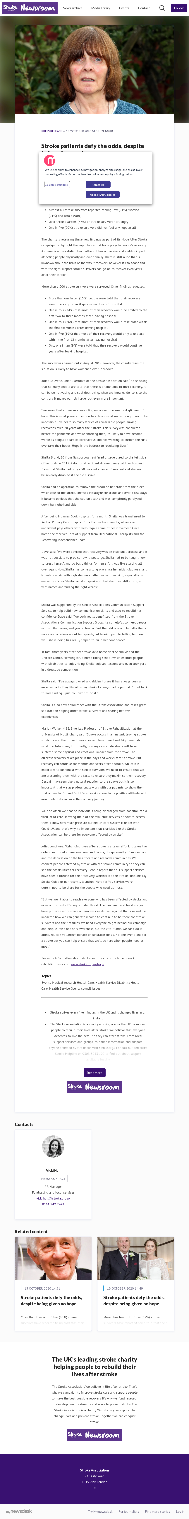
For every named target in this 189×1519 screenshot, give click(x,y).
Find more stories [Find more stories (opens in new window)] (157, 1511)
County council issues (85, 988)
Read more (94, 1073)
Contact (144, 8)
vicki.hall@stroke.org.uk (53, 1198)
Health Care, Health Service (96, 982)
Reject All (98, 184)
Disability (123, 982)
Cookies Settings (56, 184)
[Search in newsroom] (162, 8)
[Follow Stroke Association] (179, 8)
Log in (180, 1511)
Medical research (64, 982)
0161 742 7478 (53, 1204)
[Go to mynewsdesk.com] (19, 1512)
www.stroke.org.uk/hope (87, 964)
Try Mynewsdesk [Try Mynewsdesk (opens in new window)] (100, 1511)
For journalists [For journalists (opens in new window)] (128, 1511)
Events (124, 8)
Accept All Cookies (103, 194)
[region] (95, 178)
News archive (72, 8)
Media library (100, 8)
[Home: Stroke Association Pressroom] (30, 8)
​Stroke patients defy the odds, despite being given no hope (51, 1300)
